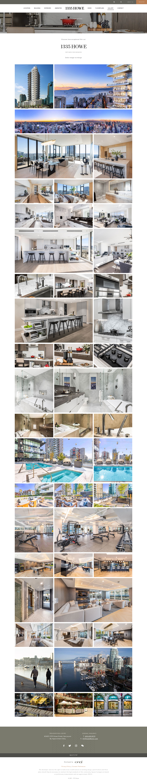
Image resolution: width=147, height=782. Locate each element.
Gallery (110, 8)
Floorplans (99, 8)
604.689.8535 (90, 736)
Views (89, 8)
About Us (130, 2)
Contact (120, 8)
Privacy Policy (66, 766)
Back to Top (73, 755)
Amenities (58, 8)
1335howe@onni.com (90, 738)
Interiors (47, 8)
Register (141, 2)
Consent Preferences (78, 766)
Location (26, 8)
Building (37, 8)
